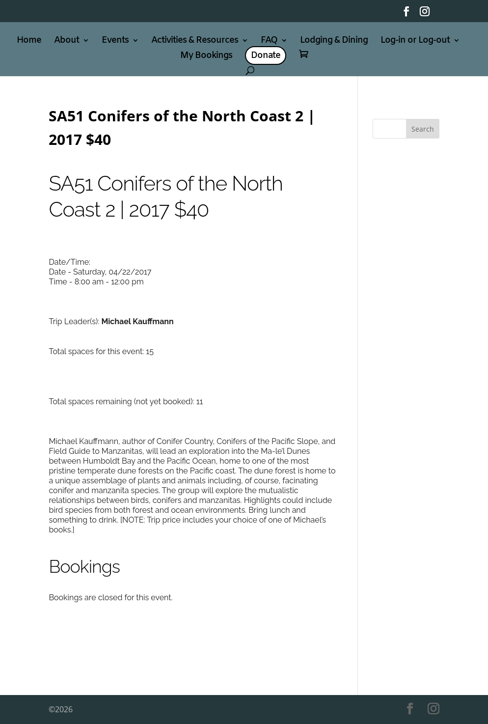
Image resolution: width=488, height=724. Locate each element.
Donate (265, 55)
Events (115, 41)
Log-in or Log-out (415, 41)
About (66, 41)
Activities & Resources (194, 41)
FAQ (269, 41)
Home (29, 41)
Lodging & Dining (334, 41)
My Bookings (206, 56)
